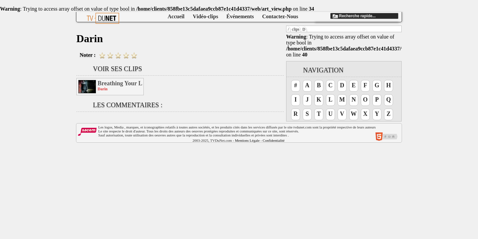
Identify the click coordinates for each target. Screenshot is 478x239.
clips (295, 29)
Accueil (176, 16)
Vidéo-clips (205, 16)
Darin (103, 89)
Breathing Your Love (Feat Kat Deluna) (120, 83)
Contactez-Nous (280, 16)
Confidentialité (273, 140)
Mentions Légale (247, 140)
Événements (240, 16)
